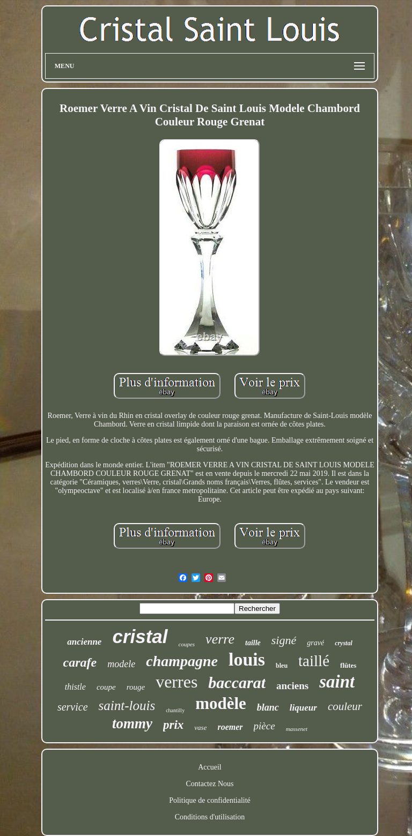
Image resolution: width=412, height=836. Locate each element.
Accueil (210, 767)
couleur (345, 706)
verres (176, 681)
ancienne (84, 642)
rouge (136, 687)
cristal (139, 636)
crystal (343, 643)
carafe (80, 662)
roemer (229, 727)
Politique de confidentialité (210, 800)
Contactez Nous (209, 784)
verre (219, 639)
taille (253, 643)
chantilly (175, 710)
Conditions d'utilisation (210, 817)
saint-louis (127, 705)
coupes (187, 644)
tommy (132, 723)
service (72, 707)
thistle (75, 686)
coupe (106, 687)
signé (283, 640)
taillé (313, 660)
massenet (296, 729)
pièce (264, 726)
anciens (292, 685)
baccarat (237, 682)
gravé (315, 643)
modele (121, 664)
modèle (220, 703)
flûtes (348, 665)
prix (173, 725)
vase (200, 727)
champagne (182, 661)
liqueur (303, 708)
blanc (268, 707)
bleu (282, 665)
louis (247, 659)
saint (337, 681)
